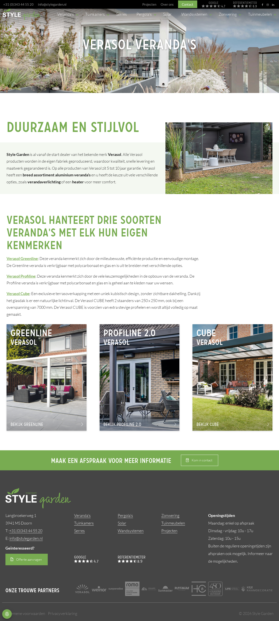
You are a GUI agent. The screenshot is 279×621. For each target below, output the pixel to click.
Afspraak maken (142, 62)
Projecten (169, 530)
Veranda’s (82, 515)
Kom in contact (202, 460)
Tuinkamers (84, 523)
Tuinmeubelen (173, 523)
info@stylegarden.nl (52, 4)
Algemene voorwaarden (25, 613)
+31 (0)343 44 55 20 (18, 4)
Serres (79, 530)
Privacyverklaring (62, 613)
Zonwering (170, 515)
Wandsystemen (131, 530)
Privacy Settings (7, 614)
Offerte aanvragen (29, 559)
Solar (122, 523)
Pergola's (125, 515)
